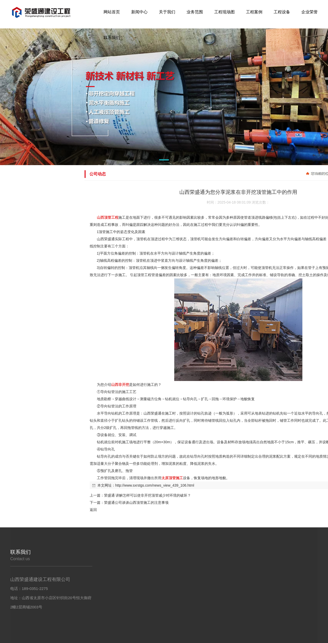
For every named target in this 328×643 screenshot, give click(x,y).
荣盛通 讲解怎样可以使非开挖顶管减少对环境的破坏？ (147, 495)
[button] (152, 161)
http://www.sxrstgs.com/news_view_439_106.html (154, 485)
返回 (93, 510)
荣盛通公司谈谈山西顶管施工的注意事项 (136, 502)
